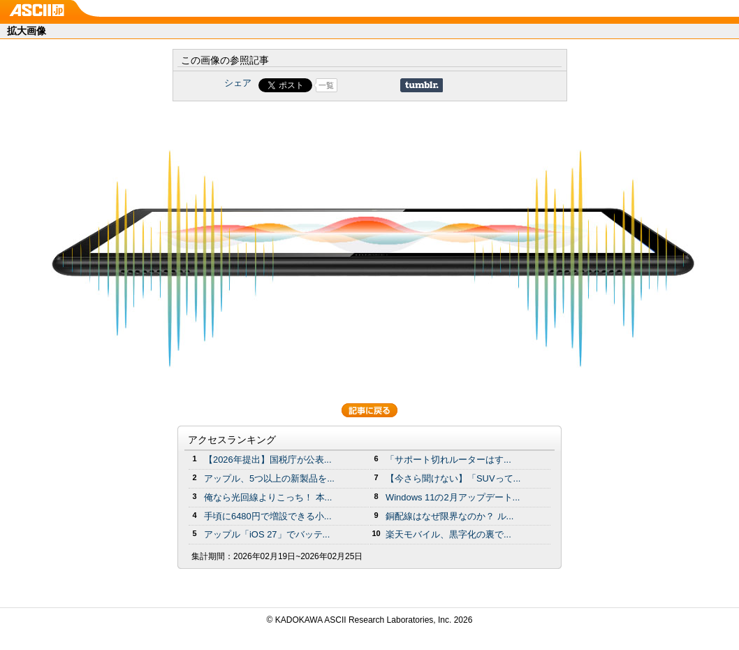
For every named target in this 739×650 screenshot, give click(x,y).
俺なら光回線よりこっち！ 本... (268, 497)
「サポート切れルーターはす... (448, 459)
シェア (237, 83)
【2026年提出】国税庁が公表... (268, 459)
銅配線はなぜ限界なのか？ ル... (449, 516)
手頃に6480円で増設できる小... (268, 516)
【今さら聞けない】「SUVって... (453, 478)
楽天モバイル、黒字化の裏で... (448, 534)
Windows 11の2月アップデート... (453, 497)
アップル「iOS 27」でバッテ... (267, 534)
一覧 (326, 85)
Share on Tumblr (421, 85)
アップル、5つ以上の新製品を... (269, 478)
